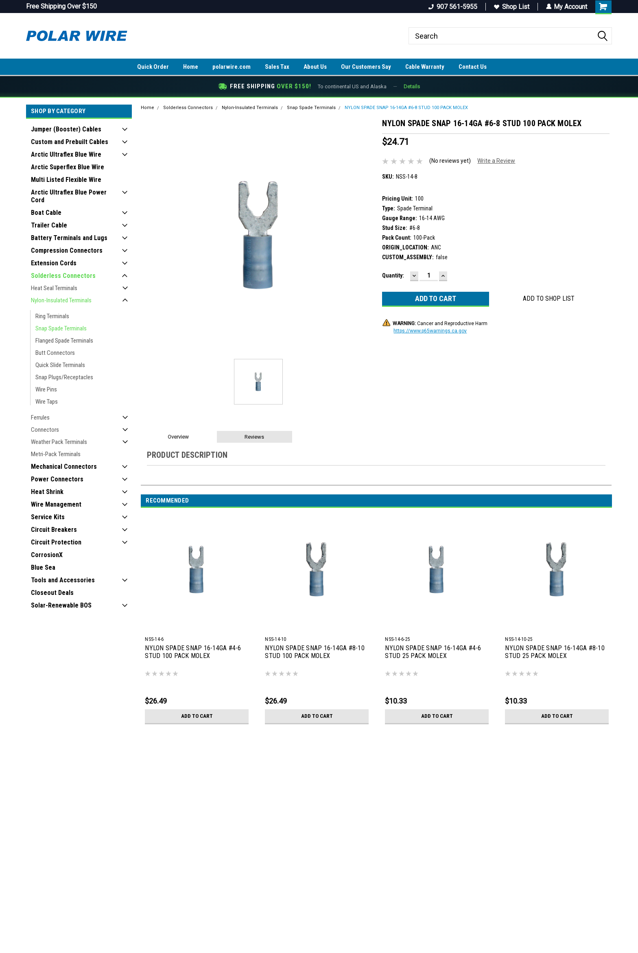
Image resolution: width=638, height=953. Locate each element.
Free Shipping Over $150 (61, 6)
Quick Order (153, 66)
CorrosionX (47, 555)
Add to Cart (197, 716)
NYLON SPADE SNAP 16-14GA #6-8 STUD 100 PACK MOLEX (406, 107)
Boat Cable (46, 212)
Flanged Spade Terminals (64, 340)
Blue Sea (43, 567)
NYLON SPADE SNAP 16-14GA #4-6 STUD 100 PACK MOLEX (193, 652)
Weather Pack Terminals (59, 442)
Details (412, 86)
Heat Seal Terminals (54, 288)
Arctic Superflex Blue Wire (67, 167)
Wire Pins (46, 389)
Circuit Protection (56, 542)
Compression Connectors (67, 250)
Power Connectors (57, 479)
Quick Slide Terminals (60, 365)
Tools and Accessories (63, 580)
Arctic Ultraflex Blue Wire (66, 154)
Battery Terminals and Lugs (69, 238)
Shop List (511, 7)
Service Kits (48, 517)
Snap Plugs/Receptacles (64, 377)
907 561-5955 (452, 7)
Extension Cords (53, 263)
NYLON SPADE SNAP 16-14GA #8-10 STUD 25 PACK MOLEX (555, 652)
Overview (178, 437)
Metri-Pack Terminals (56, 454)
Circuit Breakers (54, 529)
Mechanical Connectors (64, 466)
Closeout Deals (52, 593)
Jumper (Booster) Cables (66, 129)
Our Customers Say (366, 66)
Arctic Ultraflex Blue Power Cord (69, 196)
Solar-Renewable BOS (61, 605)
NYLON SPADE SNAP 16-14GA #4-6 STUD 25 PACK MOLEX (433, 652)
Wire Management (56, 504)
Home (190, 66)
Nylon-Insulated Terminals (61, 300)
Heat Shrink (47, 492)
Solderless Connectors (63, 276)
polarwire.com (231, 66)
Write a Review (496, 160)
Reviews (254, 437)
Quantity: (393, 275)
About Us (315, 66)
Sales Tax (277, 66)
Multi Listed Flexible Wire (66, 180)
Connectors (45, 429)
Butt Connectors (55, 352)
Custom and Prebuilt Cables (69, 142)
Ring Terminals (52, 316)
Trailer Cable (49, 225)
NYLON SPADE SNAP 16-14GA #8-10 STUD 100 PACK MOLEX (315, 652)
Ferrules (40, 417)
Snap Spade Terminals (61, 328)
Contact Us (473, 66)
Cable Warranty (424, 66)
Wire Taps (46, 401)
